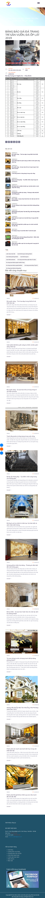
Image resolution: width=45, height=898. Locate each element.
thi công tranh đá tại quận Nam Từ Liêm (27, 259)
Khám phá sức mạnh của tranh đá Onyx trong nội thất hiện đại (25, 218)
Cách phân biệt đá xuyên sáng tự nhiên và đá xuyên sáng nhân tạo (26, 161)
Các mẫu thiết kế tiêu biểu (14, 70)
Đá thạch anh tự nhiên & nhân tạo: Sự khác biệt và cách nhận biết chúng (25, 186)
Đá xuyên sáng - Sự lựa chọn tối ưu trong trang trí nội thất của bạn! (25, 167)
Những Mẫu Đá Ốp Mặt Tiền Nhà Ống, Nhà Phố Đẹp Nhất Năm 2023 (25, 212)
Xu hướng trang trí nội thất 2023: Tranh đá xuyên (24, 230)
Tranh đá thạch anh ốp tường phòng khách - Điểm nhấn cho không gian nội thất (25, 237)
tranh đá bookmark (10, 259)
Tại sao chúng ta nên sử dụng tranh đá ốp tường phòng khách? (25, 206)
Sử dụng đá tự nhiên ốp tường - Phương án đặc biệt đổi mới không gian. (25, 193)
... (14, 312)
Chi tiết (9, 314)
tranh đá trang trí (24, 256)
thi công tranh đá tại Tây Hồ (31, 265)
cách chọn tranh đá (10, 254)
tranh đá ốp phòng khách (12, 256)
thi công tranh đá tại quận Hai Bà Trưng (15, 262)
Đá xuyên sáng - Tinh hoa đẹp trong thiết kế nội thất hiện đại (25, 155)
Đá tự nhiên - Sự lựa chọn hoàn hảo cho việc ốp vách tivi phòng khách (25, 199)
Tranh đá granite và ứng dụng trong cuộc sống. (23, 173)
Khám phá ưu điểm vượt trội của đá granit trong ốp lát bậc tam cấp (25, 244)
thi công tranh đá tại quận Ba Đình (14, 265)
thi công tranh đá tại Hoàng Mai (13, 268)
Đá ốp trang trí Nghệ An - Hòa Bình (18, 76)
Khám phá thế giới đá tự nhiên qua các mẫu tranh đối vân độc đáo (25, 225)
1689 (26, 70)
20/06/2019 (11, 74)
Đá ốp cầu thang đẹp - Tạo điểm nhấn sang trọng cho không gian (25, 180)
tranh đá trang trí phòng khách (25, 254)
